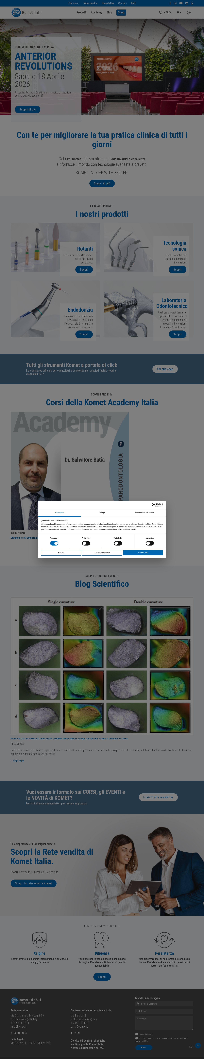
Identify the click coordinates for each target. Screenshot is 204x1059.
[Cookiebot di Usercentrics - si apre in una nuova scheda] (150, 505)
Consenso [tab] (59, 513)
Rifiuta (60, 553)
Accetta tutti (143, 553)
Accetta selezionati (102, 553)
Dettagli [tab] (102, 513)
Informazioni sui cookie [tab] (144, 513)
